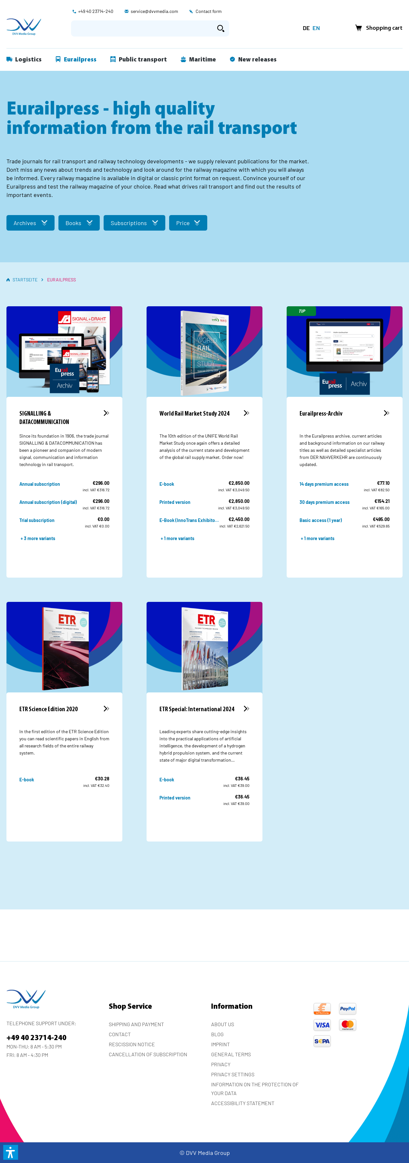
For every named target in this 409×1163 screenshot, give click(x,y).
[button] (10, 1152)
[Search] (220, 28)
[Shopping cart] (377, 28)
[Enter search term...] (142, 28)
